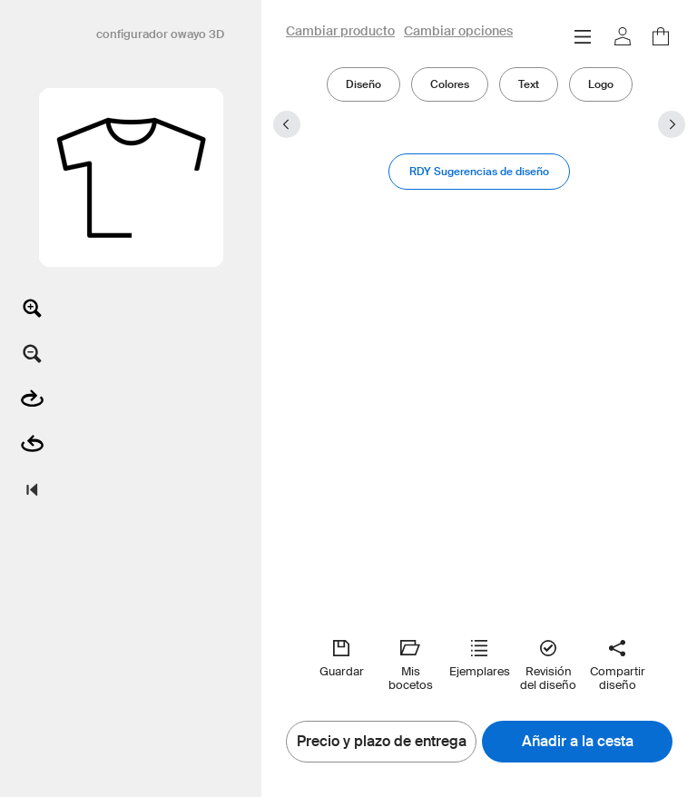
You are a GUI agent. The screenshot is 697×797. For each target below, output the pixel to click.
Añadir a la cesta (577, 742)
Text (528, 84)
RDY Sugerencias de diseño (479, 171)
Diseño (363, 84)
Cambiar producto (340, 31)
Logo (601, 84)
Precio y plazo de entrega (381, 742)
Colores (449, 84)
